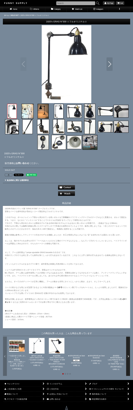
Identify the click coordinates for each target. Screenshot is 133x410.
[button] (119, 9)
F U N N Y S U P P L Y (15, 3)
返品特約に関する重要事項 (17, 180)
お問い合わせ (22, 163)
